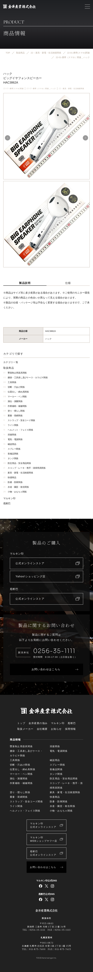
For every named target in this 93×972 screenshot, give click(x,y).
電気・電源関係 (13, 439)
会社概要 (42, 728)
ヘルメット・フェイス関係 (18, 430)
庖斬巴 (7, 503)
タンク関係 (10, 458)
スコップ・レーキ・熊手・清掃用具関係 (24, 468)
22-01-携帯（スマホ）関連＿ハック (41, 88)
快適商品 (9, 477)
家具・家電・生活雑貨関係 (18, 472)
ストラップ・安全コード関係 (19, 420)
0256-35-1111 (54, 651)
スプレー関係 (11, 449)
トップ (21, 723)
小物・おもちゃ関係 (15, 492)
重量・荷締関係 (13, 415)
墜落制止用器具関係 (15, 373)
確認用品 (9, 444)
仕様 (68, 283)
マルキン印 (9, 498)
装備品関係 (10, 453)
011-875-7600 (37, 949)
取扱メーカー (25, 728)
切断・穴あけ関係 (13, 387)
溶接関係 (9, 434)
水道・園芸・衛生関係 (16, 487)
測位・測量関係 (13, 401)
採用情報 (70, 728)
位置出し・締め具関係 (16, 392)
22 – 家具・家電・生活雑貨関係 (71, 88)
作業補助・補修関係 (15, 406)
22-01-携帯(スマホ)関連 (13, 88)
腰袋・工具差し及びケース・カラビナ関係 (25, 377)
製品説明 (25, 283)
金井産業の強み (38, 723)
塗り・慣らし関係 (13, 411)
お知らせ (56, 728)
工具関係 (9, 382)
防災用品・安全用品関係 (17, 463)
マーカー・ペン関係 (15, 396)
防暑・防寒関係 (13, 482)
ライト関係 (10, 425)
